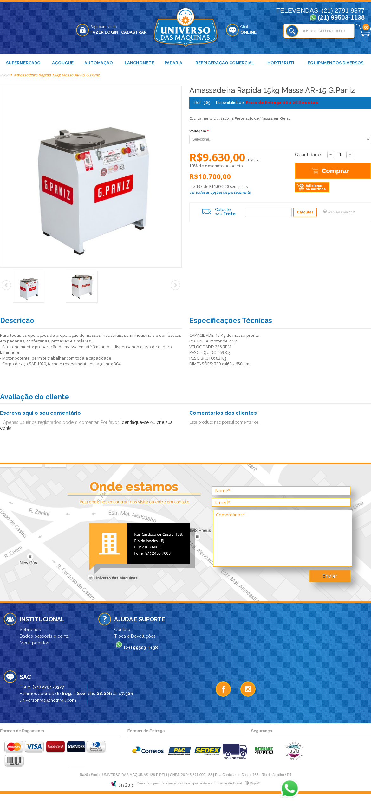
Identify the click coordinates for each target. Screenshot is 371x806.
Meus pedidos (34, 642)
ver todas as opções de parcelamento (220, 192)
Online (248, 32)
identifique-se (135, 422)
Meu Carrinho (363, 30)
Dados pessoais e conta (44, 636)
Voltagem (199, 131)
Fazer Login (104, 32)
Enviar (329, 576)
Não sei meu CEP (338, 211)
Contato (122, 629)
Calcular (305, 212)
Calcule (215, 212)
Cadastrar (134, 32)
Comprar (306, 171)
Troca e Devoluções (135, 636)
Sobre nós (30, 629)
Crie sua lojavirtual (151, 783)
